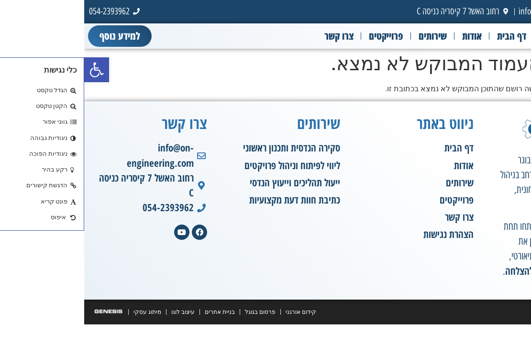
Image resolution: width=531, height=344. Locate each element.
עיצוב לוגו (99, 312)
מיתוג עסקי (63, 312)
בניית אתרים (136, 312)
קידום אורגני (216, 312)
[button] (12, 69)
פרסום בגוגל (176, 312)
